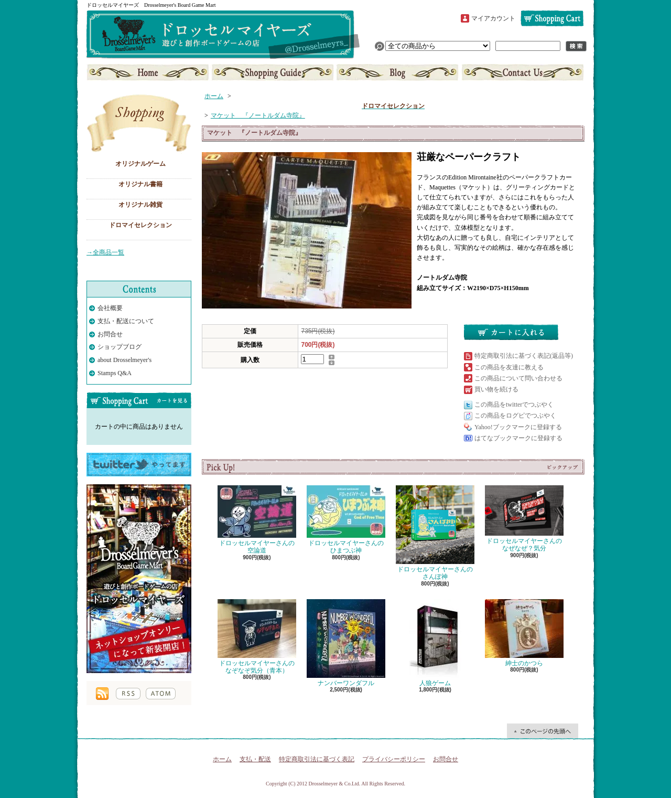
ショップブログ (397, 72)
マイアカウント (493, 18)
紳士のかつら (524, 633)
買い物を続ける (496, 389)
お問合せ (521, 72)
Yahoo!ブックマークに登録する (518, 427)
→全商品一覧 (105, 252)
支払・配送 (255, 759)
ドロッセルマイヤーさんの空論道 (257, 519)
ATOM (161, 693)
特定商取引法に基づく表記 (316, 759)
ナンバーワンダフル (346, 643)
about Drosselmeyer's (124, 360)
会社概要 (110, 308)
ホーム (148, 72)
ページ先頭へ (542, 730)
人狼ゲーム (435, 643)
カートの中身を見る (138, 400)
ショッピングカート (552, 18)
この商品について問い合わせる (518, 378)
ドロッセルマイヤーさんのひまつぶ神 (346, 519)
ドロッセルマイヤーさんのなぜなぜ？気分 (524, 518)
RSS (128, 693)
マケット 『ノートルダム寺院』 (258, 115)
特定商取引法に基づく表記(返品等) (523, 355)
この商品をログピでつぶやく (515, 415)
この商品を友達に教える (509, 367)
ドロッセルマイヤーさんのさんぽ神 (435, 532)
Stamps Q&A (115, 373)
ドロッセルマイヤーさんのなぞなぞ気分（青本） (257, 636)
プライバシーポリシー (393, 759)
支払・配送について (273, 72)
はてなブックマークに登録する (518, 438)
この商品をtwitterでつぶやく (514, 404)
